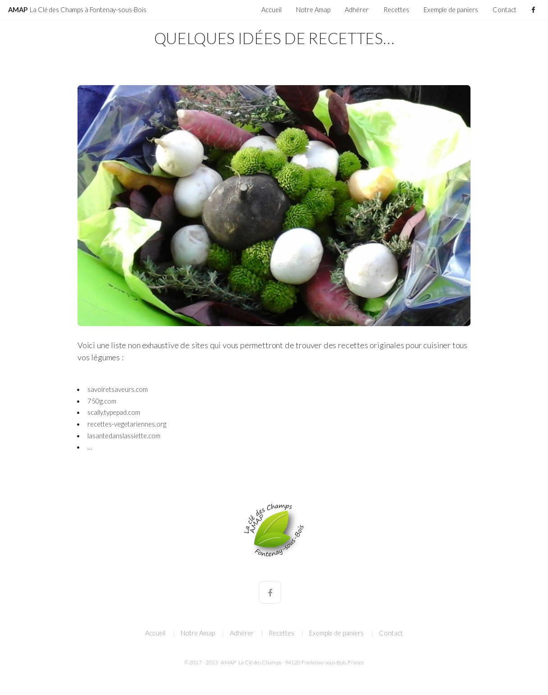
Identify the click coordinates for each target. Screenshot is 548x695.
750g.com (101, 401)
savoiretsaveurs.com (117, 389)
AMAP (77, 10)
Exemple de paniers (451, 10)
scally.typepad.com (113, 412)
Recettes (396, 10)
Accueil (271, 10)
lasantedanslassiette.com (123, 436)
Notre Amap (313, 10)
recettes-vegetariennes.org (126, 424)
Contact (504, 10)
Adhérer (357, 10)
